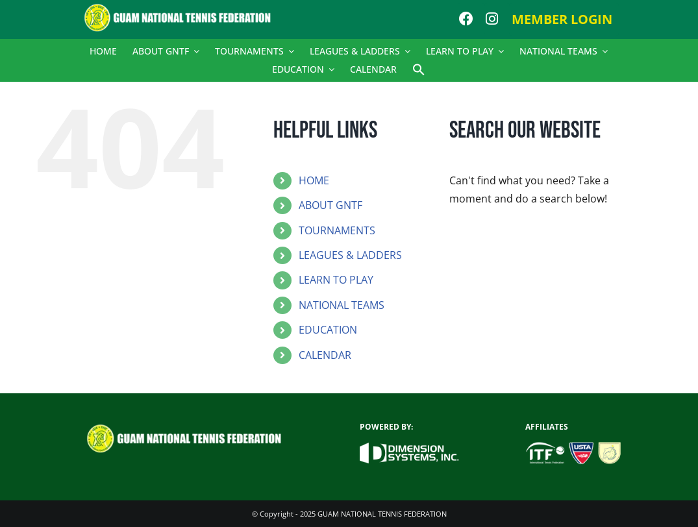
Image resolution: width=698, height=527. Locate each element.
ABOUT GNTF (330, 205)
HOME (314, 180)
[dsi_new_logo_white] (410, 448)
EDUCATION (328, 330)
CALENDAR (325, 355)
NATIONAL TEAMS (341, 305)
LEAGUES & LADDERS (350, 255)
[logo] (183, 8)
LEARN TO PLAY (336, 280)
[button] (419, 69)
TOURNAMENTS (337, 230)
